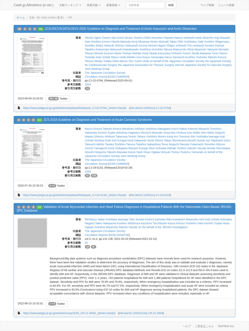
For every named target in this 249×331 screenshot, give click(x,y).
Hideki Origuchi (215, 132)
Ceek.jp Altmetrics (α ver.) (33, 5)
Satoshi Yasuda (196, 148)
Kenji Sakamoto (136, 140)
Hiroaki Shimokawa (218, 148)
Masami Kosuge (138, 148)
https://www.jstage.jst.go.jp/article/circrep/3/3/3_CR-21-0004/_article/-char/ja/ (69, 313)
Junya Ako (169, 132)
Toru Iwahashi (195, 45)
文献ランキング (70, 5)
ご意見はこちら (204, 326)
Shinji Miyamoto (196, 49)
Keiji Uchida (103, 57)
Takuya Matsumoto (174, 49)
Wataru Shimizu (94, 136)
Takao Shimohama (175, 140)
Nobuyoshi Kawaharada (124, 49)
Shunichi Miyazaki (151, 132)
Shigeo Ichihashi (177, 45)
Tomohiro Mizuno (214, 144)
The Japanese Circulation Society (105, 72)
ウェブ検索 (207, 5)
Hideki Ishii (199, 132)
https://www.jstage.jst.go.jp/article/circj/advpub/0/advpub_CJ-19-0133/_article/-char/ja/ (74, 195)
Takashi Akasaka (117, 152)
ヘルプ (187, 326)
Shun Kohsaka (157, 148)
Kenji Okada (149, 53)
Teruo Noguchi (170, 144)
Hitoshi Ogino (93, 37)
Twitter (58, 98)
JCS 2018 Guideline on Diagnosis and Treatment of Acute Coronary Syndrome (97, 119)
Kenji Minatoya (140, 41)
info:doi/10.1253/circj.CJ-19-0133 (150, 195)
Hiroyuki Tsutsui (170, 152)
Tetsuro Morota (94, 53)
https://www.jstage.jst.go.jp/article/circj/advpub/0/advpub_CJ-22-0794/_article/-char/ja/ (74, 107)
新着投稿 (113, 5)
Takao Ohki (176, 41)
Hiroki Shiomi (155, 140)
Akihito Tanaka (105, 144)
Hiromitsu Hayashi (162, 37)
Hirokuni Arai (184, 132)
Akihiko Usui (134, 57)
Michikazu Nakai (95, 219)
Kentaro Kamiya (214, 45)
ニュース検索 (226, 5)
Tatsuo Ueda (118, 57)
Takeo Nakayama (105, 223)
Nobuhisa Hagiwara (128, 132)
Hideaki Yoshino (177, 148)
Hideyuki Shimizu (114, 45)
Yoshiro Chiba (142, 37)
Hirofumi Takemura (116, 136)
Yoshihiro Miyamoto (106, 227)
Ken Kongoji (119, 140)
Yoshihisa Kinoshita (151, 49)
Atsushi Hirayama (95, 152)
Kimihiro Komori (100, 41)
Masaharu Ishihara (133, 128)
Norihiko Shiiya (94, 45)
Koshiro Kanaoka (155, 219)
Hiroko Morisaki (159, 41)
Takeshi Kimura (217, 57)
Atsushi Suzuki (196, 140)
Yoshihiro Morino (156, 136)
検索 (171, 5)
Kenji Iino (172, 136)
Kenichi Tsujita (106, 132)
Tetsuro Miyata (94, 61)
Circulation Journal (96, 76)
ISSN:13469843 (118, 76)
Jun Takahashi (214, 140)
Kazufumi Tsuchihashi (154, 223)
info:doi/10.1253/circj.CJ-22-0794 (150, 107)
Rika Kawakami (175, 219)
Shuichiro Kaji (211, 37)
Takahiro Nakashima (148, 144)
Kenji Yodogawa (118, 148)
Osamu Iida (109, 37)
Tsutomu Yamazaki (191, 152)
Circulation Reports (96, 234)
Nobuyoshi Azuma (136, 45)
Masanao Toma (209, 53)
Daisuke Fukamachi (192, 144)
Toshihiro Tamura (125, 144)
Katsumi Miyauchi (199, 128)
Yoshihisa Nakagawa (157, 128)
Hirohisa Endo (102, 140)
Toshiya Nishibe (131, 53)
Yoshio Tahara (136, 136)
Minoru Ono (126, 61)
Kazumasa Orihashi (169, 53)
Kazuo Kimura (93, 128)
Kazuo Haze (135, 152)
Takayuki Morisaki (217, 49)
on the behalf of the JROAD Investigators (163, 227)
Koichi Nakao (179, 128)
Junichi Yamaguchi (96, 148)
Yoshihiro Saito (195, 223)
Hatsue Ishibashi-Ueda (188, 37)
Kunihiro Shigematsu (217, 41)
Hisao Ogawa (152, 152)
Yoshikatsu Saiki (193, 41)
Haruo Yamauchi (174, 57)
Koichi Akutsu (125, 37)
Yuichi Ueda (141, 61)
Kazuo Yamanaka (153, 57)
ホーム (21, 17)
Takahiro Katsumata (97, 49)
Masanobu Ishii (195, 219)
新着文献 (94, 5)
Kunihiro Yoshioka (196, 57)
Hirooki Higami (157, 45)
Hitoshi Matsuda (121, 41)
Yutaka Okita (111, 61)
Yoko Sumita (136, 219)
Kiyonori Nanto (113, 53)
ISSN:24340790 (119, 234)
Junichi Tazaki (190, 53)
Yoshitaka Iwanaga (207, 136)
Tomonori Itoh (187, 136)
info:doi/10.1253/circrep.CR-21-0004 (141, 313)
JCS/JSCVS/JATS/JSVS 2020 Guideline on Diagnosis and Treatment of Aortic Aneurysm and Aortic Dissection (121, 28)
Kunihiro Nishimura (128, 223)
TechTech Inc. (226, 326)
